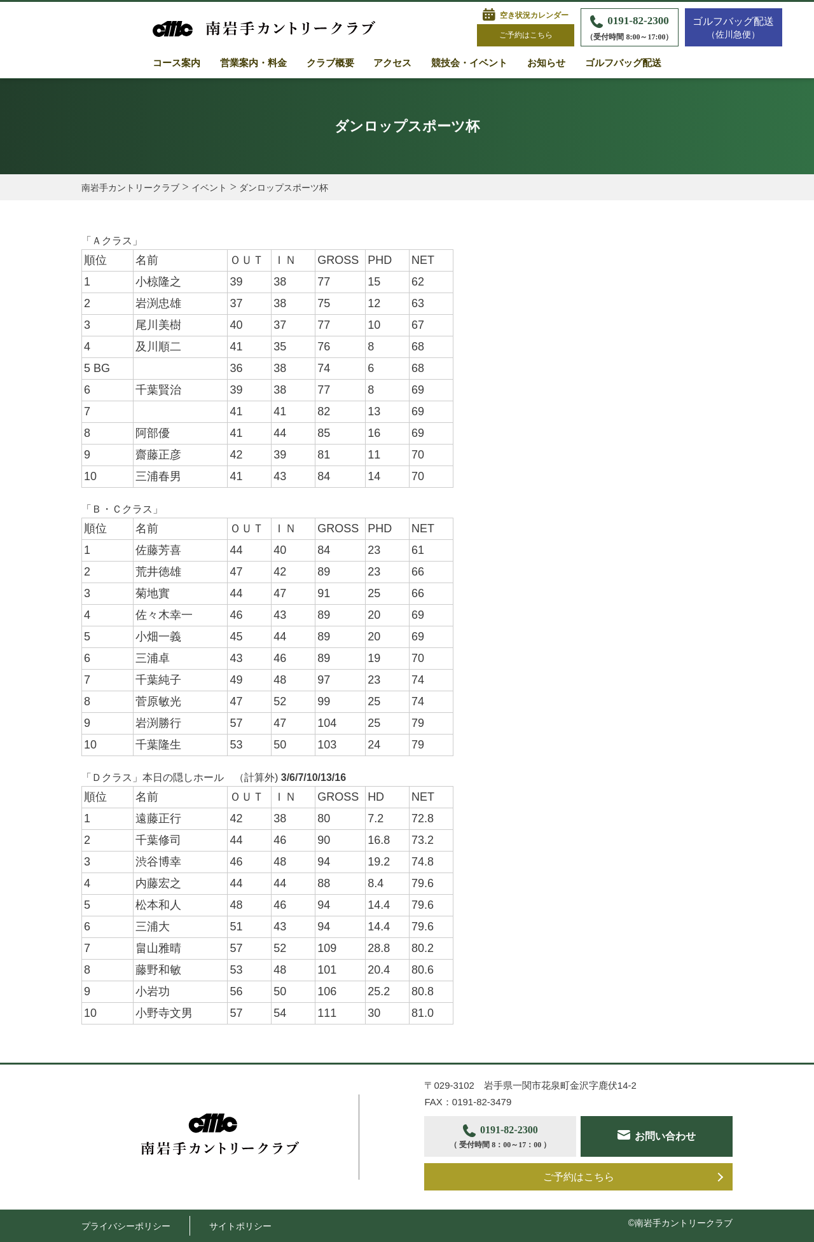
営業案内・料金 (253, 63)
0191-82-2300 (629, 29)
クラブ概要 (330, 63)
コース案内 (176, 63)
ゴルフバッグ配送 (623, 63)
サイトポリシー (240, 1226)
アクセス (392, 63)
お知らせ (546, 63)
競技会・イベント (469, 63)
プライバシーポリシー (125, 1226)
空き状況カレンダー (534, 15)
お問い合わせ (665, 1136)
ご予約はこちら (526, 35)
